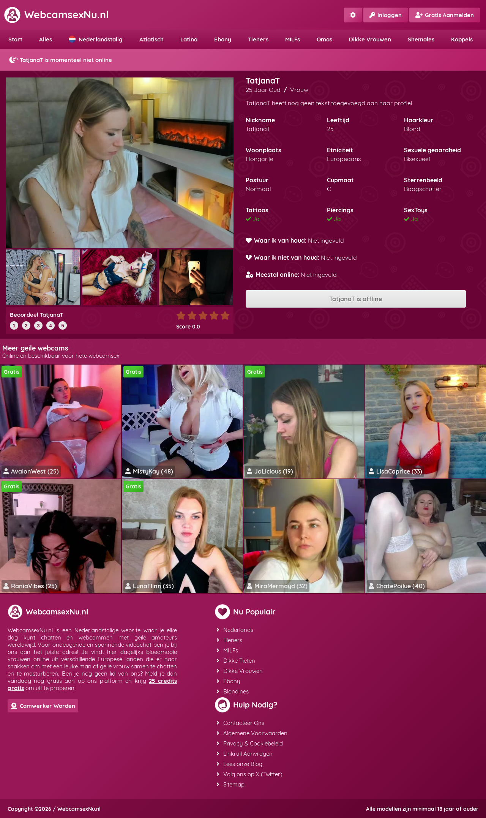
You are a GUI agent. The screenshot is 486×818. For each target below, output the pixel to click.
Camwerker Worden (43, 705)
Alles (45, 39)
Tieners (258, 39)
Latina (188, 39)
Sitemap (230, 784)
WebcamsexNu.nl (56, 14)
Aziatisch (151, 39)
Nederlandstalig (96, 39)
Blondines (232, 691)
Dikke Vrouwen (370, 39)
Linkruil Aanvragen (244, 753)
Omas (324, 39)
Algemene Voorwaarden (251, 733)
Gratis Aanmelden (444, 15)
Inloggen (385, 15)
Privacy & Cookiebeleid (249, 743)
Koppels (462, 39)
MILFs (292, 39)
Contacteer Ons (240, 722)
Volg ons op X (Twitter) (249, 774)
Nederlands (234, 629)
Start (15, 39)
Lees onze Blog (239, 763)
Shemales (421, 39)
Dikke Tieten (235, 660)
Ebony (222, 39)
